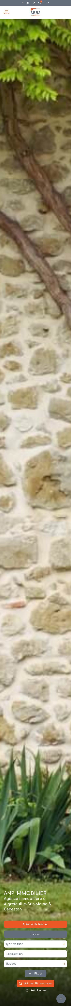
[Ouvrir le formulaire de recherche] (35, 977)
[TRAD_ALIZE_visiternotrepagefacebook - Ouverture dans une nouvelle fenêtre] (22, 3)
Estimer (35, 937)
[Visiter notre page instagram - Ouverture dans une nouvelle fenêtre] (27, 3)
